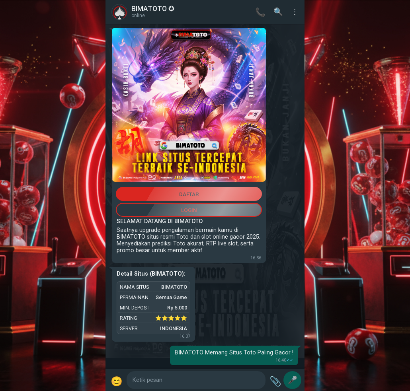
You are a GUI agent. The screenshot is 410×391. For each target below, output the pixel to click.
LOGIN (189, 210)
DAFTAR (189, 194)
